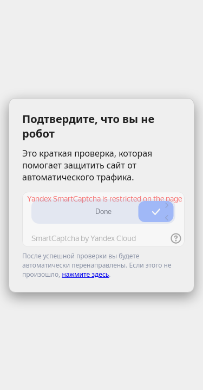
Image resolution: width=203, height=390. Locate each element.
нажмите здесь (85, 274)
